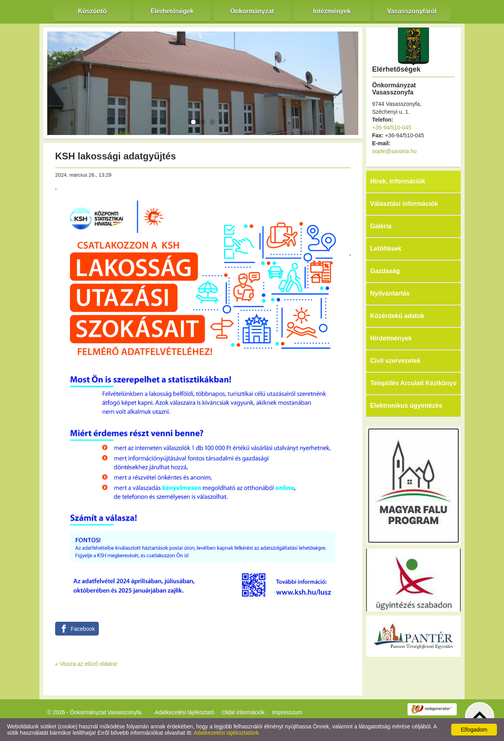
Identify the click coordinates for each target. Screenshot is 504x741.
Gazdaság (385, 271)
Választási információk (404, 203)
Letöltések (385, 248)
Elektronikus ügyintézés (406, 405)
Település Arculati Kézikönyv (413, 383)
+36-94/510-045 (391, 127)
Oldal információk (243, 712)
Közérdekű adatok (397, 315)
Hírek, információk (397, 181)
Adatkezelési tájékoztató (184, 712)
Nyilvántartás (390, 293)
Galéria (380, 226)
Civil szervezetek (395, 360)
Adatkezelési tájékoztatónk (226, 733)
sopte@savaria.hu (394, 151)
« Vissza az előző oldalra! (86, 664)
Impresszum (287, 712)
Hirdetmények (391, 338)
